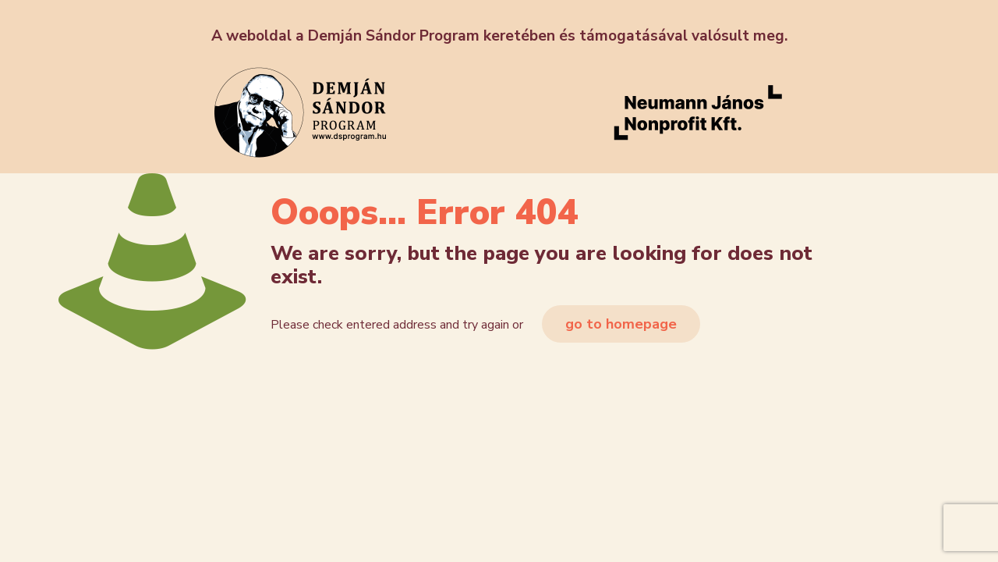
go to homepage (621, 324)
